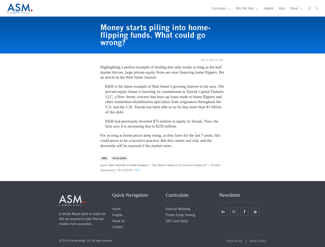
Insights (268, 8)
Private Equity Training (180, 215)
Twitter (233, 211)
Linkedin (223, 211)
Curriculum (219, 8)
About (294, 8)
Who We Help (245, 8)
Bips (282, 8)
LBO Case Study (177, 221)
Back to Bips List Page (212, 59)
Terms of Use (234, 241)
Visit (137, 170)
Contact (117, 227)
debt (104, 158)
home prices (119, 158)
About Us (118, 221)
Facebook (244, 211)
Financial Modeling (178, 209)
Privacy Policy (258, 241)
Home (116, 209)
